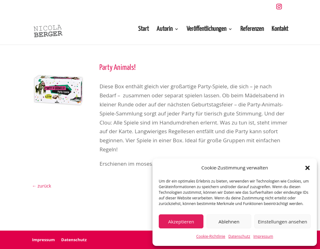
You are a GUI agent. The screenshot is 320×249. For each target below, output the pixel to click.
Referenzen (252, 29)
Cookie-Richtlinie (210, 236)
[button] (307, 168)
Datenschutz (239, 236)
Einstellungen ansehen (282, 221)
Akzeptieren (181, 221)
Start (143, 29)
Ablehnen (228, 221)
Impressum (263, 236)
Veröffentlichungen (206, 29)
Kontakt (280, 29)
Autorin (164, 29)
